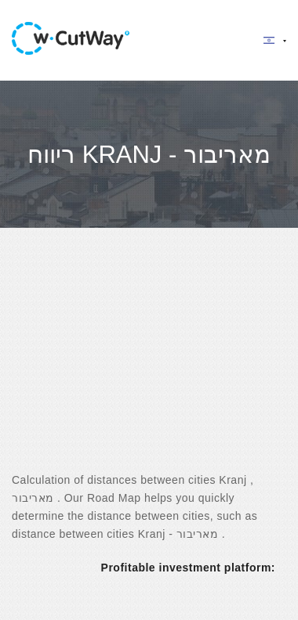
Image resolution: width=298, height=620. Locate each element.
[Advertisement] (147, 364)
